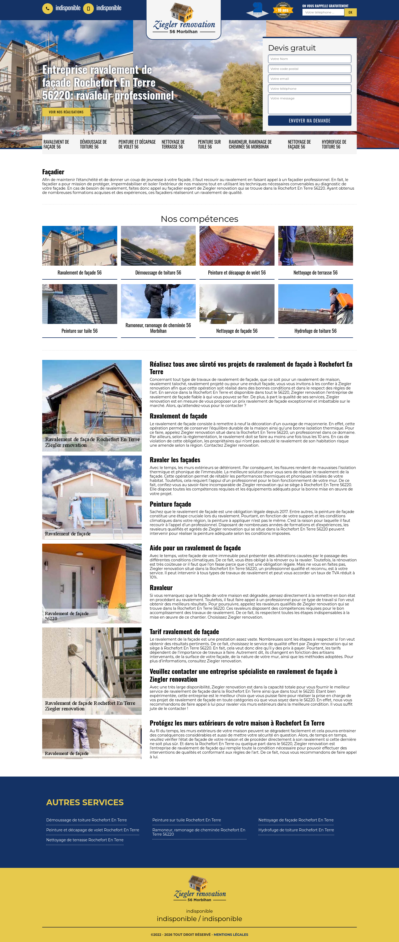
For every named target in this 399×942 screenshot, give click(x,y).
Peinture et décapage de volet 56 (137, 144)
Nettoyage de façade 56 (299, 144)
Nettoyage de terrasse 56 (173, 144)
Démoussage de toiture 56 (93, 144)
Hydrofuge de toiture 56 (334, 144)
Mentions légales (231, 935)
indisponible (61, 7)
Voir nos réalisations (66, 112)
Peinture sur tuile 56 (209, 144)
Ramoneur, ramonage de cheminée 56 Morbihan (250, 144)
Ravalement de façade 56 (56, 144)
